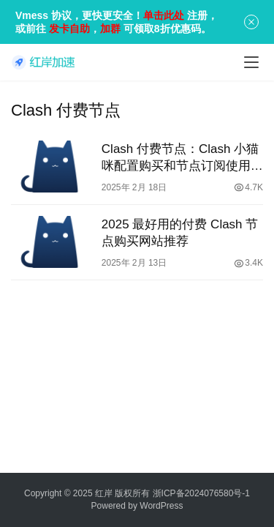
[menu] (251, 62)
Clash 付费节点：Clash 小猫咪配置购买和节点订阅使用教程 (182, 158)
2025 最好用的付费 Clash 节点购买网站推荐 (180, 232)
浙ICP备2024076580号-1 (201, 493)
